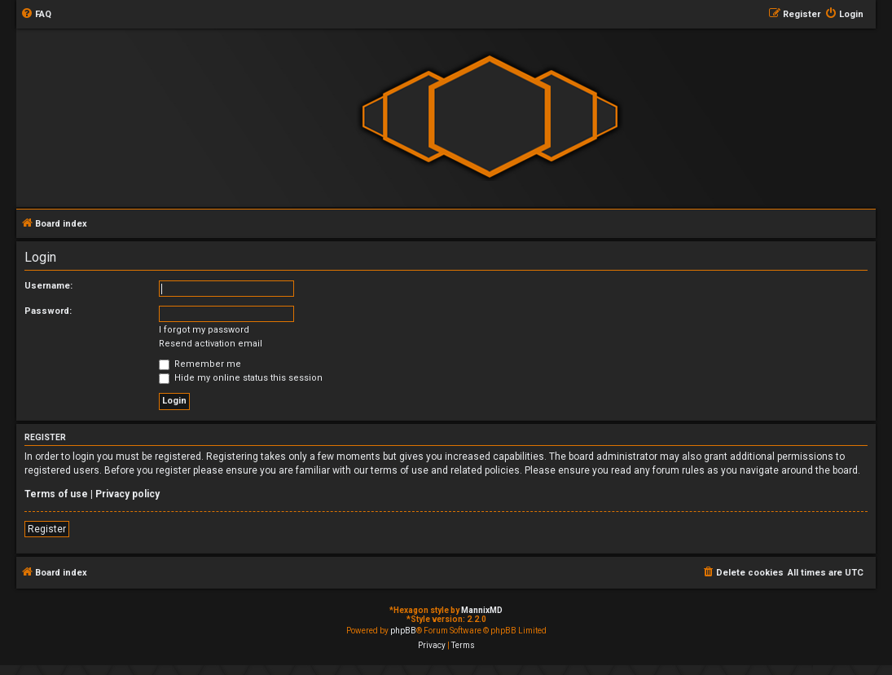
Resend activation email (210, 343)
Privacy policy (127, 494)
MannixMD (482, 610)
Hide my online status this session (241, 378)
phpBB (403, 630)
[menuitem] (35, 14)
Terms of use (56, 494)
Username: (48, 285)
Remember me (200, 364)
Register (47, 529)
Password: (48, 311)
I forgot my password (204, 329)
